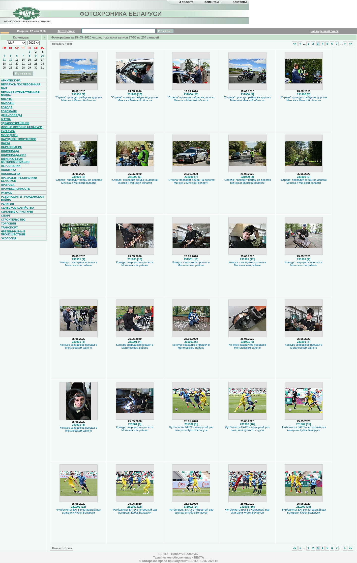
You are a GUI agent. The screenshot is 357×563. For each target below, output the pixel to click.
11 (4, 59)
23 (35, 63)
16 (35, 59)
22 (29, 63)
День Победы (11, 115)
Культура (8, 131)
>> (350, 43)
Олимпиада (10, 151)
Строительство (13, 219)
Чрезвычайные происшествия (13, 233)
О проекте (186, 2)
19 (10, 63)
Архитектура (11, 80)
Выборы (7, 103)
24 (42, 63)
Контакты (240, 2)
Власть (6, 99)
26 (10, 67)
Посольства (10, 173)
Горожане (9, 111)
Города (6, 107)
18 (4, 63)
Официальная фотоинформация (15, 160)
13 (16, 59)
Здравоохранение (15, 123)
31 (42, 67)
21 (23, 63)
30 (35, 67)
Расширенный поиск (324, 31)
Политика (8, 169)
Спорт (5, 215)
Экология (8, 238)
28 (23, 67)
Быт (4, 88)
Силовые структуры (17, 211)
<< (294, 43)
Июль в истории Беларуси (21, 127)
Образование (11, 147)
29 (29, 67)
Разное (6, 192)
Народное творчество (18, 139)
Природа (8, 184)
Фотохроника (66, 31)
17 (42, 59)
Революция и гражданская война (22, 198)
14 (23, 59)
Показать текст (61, 43)
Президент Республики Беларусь (19, 179)
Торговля (8, 223)
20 (16, 63)
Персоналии (10, 165)
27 (16, 67)
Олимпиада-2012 (13, 154)
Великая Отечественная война (20, 94)
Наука (5, 143)
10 (42, 55)
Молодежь (9, 135)
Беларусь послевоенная (20, 84)
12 (10, 59)
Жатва (6, 119)
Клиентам (212, 2)
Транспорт (9, 227)
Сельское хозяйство (17, 207)
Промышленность (15, 188)
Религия (7, 203)
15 (29, 59)
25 (4, 67)
